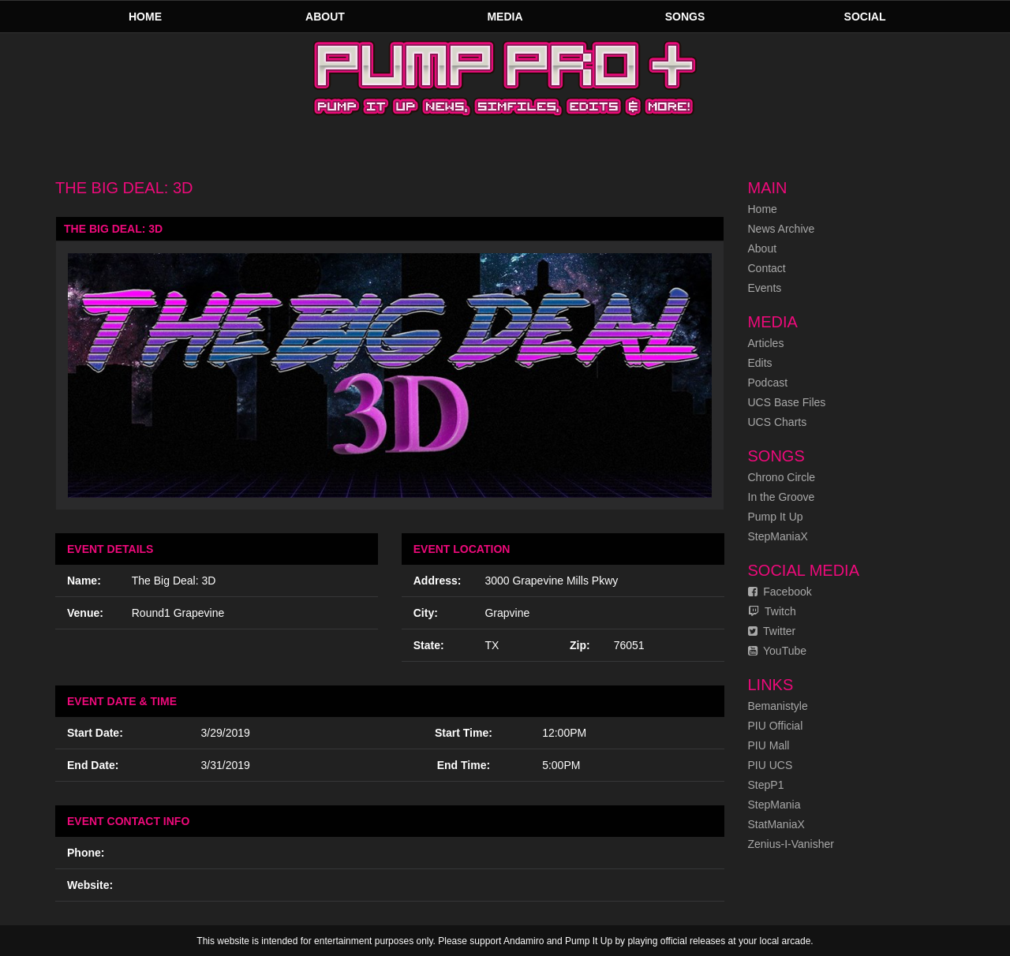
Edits (760, 363)
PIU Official (775, 725)
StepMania (774, 804)
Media (504, 16)
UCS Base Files (787, 402)
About (325, 16)
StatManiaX (776, 824)
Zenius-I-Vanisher (791, 844)
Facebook (780, 591)
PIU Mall (769, 745)
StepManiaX (778, 536)
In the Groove (781, 497)
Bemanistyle (778, 706)
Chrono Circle (782, 477)
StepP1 (766, 785)
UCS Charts (777, 422)
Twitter (772, 631)
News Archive (781, 228)
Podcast (768, 382)
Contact (767, 268)
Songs (685, 16)
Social (865, 16)
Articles (766, 343)
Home (145, 16)
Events (765, 288)
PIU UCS (770, 765)
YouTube (777, 650)
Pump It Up (775, 516)
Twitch (772, 611)
